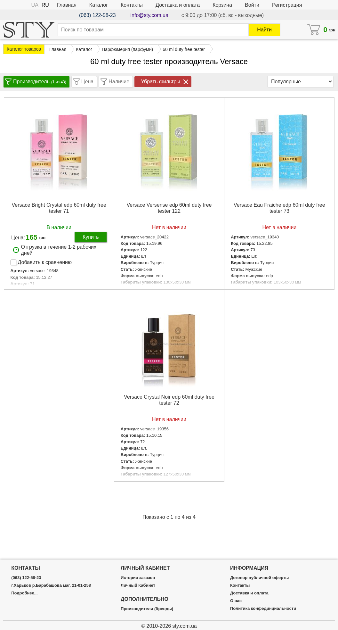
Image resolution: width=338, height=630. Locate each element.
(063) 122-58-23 (97, 15)
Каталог (98, 5)
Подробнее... (24, 593)
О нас (236, 601)
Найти (264, 29)
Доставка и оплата (178, 5)
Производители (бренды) (147, 609)
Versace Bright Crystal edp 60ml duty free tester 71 (59, 208)
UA (34, 5)
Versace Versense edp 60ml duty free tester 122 (169, 208)
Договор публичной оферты (259, 578)
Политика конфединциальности (263, 608)
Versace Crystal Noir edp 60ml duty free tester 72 (169, 400)
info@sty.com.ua (149, 15)
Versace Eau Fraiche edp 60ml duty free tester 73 (279, 208)
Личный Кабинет (138, 585)
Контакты (132, 5)
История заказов (138, 578)
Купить (91, 237)
